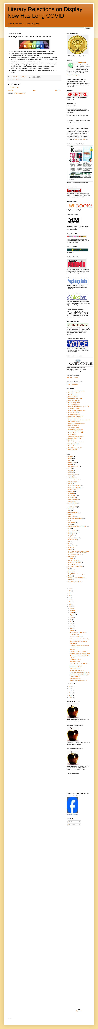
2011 (70, 688)
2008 (70, 695)
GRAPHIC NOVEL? (73, 564)
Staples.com (79, 1011)
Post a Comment (14, 87)
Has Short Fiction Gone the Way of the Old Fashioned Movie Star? (79, 420)
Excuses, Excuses (72, 446)
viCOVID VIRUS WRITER (74, 581)
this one (84, 139)
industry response (72, 481)
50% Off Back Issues (73, 395)
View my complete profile (73, 75)
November (73, 610)
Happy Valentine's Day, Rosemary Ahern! (80, 653)
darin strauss (71, 522)
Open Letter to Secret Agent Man (76, 391)
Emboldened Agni (72, 396)
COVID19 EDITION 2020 (74, 487)
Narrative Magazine (73, 512)
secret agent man (72, 530)
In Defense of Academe (74, 414)
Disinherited (71, 556)
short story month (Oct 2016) (75, 566)
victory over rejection (73, 499)
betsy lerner (71, 536)
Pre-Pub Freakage (74, 634)
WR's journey (71, 462)
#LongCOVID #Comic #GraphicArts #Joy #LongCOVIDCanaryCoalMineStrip (78, 552)
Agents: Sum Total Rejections (75, 436)
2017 (70, 599)
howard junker (71, 534)
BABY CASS (71, 572)
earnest (70, 464)
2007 (70, 697)
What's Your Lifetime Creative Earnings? (80, 672)
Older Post (58, 90)
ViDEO (70, 483)
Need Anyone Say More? (76, 666)
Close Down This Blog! (74, 400)
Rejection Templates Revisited (75, 442)
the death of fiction (73, 474)
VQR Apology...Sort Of (74, 408)
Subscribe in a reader (72, 377)
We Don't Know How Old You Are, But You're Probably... (79, 675)
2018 (70, 597)
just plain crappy (72, 489)
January (72, 683)
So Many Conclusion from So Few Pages (80, 639)
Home (34, 90)
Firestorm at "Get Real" (74, 412)
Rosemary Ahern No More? (75, 438)
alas (69, 510)
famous (13, 79)
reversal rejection (72, 503)
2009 (70, 693)
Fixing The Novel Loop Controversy (78, 632)
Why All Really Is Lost (73, 427)
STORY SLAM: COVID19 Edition (76, 577)
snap (69, 568)
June (71, 621)
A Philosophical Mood (75, 659)
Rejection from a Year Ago (76, 636)
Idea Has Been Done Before (77, 670)
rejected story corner (73, 538)
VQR (69, 520)
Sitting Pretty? (73, 643)
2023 (70, 588)
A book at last (71, 478)
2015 (70, 604)
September (73, 615)
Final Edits (72, 649)
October (72, 612)
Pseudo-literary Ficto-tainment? (76, 416)
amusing (70, 476)
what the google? (72, 507)
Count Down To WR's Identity (75, 518)
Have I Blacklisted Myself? (75, 448)
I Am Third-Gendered (73, 425)
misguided (71, 456)
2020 (70, 595)
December (73, 608)
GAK (69, 528)
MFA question (71, 516)
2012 (70, 686)
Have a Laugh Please (75, 668)
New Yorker (71, 491)
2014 (70, 606)
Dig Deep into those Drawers (75, 429)
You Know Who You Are (74, 393)
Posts (70, 821)
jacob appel (71, 493)
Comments (71, 824)
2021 (70, 593)
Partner (70, 576)
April (71, 626)
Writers (70, 579)
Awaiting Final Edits (75, 661)
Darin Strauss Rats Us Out (75, 398)
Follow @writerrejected (72, 384)
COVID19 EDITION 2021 (74, 562)
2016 (70, 602)
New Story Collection (73, 532)
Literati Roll (71, 440)
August (72, 617)
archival (70, 505)
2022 (70, 591)
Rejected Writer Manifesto (74, 418)
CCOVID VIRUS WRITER (74, 554)
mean (69, 509)
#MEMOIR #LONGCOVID (74, 560)
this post (77, 139)
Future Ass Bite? (72, 449)
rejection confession (73, 466)
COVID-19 (71, 547)
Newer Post (11, 90)
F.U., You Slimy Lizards (74, 402)
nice (69, 541)
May (71, 623)
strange (70, 468)
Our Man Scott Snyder (74, 404)
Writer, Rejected (82, 62)
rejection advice (19, 79)
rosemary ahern (72, 495)
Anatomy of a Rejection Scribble (78, 651)
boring (69, 460)
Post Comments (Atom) (20, 93)
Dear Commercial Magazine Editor (77, 410)
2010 (70, 690)
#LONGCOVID (72, 545)
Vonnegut (70, 549)
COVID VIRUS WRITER (74, 485)
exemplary (71, 470)
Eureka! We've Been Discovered (76, 423)
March (72, 628)
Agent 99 (70, 514)
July (71, 619)
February (72, 630)
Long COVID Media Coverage (75, 574)
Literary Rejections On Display (74, 795)
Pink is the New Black (75, 678)
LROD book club (72, 539)
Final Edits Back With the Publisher (78, 641)
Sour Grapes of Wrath (73, 444)
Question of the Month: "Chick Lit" (78, 680)
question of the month (73, 480)
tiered (69, 543)
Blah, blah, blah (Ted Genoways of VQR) (78, 406)
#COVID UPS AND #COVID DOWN (77, 526)
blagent (70, 524)
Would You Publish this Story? (75, 431)
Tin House (70, 558)
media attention (72, 497)
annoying (70, 472)
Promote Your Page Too (72, 814)
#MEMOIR (71, 570)
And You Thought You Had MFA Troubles (80, 664)
